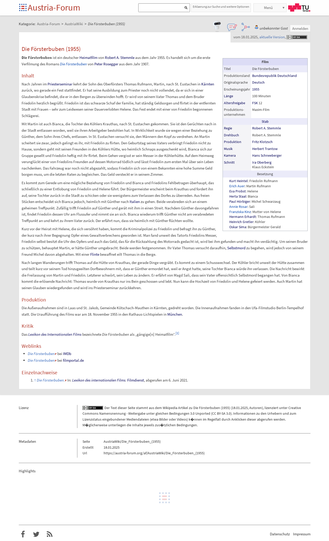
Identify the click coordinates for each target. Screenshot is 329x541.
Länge (228, 96)
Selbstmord (236, 247)
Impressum (301, 533)
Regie (228, 128)
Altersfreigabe (234, 103)
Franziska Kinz (240, 211)
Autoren (255, 407)
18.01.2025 (240, 407)
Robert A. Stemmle (266, 128)
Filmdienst (135, 380)
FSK (255, 103)
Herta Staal (237, 196)
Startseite (23, 7)
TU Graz (299, 7)
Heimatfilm (88, 57)
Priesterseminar (60, 84)
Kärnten (207, 84)
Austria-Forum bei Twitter (36, 534)
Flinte (94, 254)
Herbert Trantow (265, 148)
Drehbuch (231, 135)
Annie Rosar (238, 206)
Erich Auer (237, 186)
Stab (265, 121)
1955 (255, 89)
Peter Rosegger (106, 63)
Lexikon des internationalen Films (98, 380)
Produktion (232, 141)
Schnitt (229, 162)
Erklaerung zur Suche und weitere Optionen (221, 6)
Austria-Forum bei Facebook (23, 534)
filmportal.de (73, 360)
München (174, 314)
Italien (135, 201)
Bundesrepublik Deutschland (274, 75)
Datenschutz (280, 533)
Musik (228, 148)
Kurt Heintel (238, 181)
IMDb (67, 353)
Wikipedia (170, 407)
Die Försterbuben (73, 63)
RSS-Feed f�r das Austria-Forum (49, 534)
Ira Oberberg (261, 162)
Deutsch (258, 82)
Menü (268, 7)
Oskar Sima (237, 227)
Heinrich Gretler (241, 221)
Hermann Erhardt (242, 216)
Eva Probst (237, 191)
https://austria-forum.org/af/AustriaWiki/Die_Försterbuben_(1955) (154, 453)
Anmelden (300, 28)
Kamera (230, 155)
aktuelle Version (272, 36)
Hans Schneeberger (267, 155)
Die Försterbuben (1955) (211, 407)
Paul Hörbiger (239, 201)
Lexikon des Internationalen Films (54, 334)
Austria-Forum (54, 7)
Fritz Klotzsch (262, 141)
